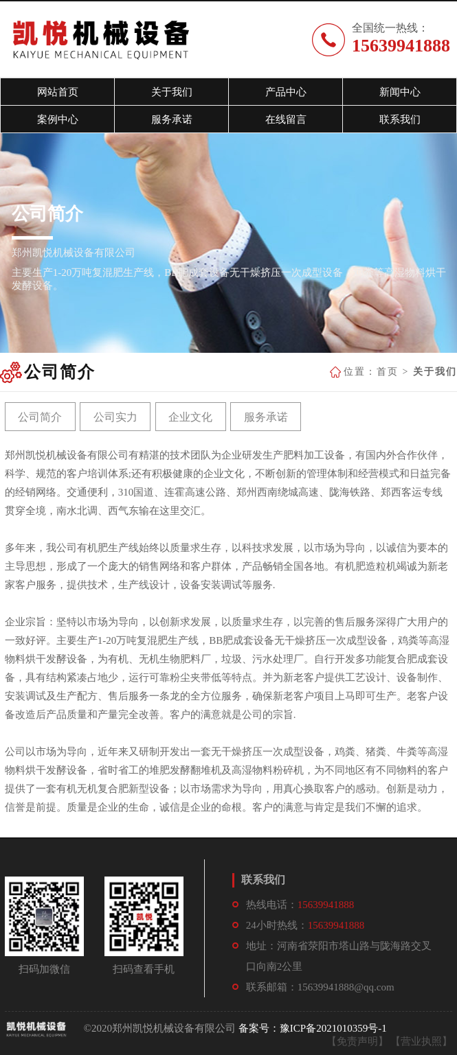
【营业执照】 (421, 1041)
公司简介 (40, 417)
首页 (388, 372)
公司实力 (115, 417)
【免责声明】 (357, 1041)
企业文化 (190, 417)
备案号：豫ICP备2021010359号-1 (312, 1028)
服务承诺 (266, 417)
